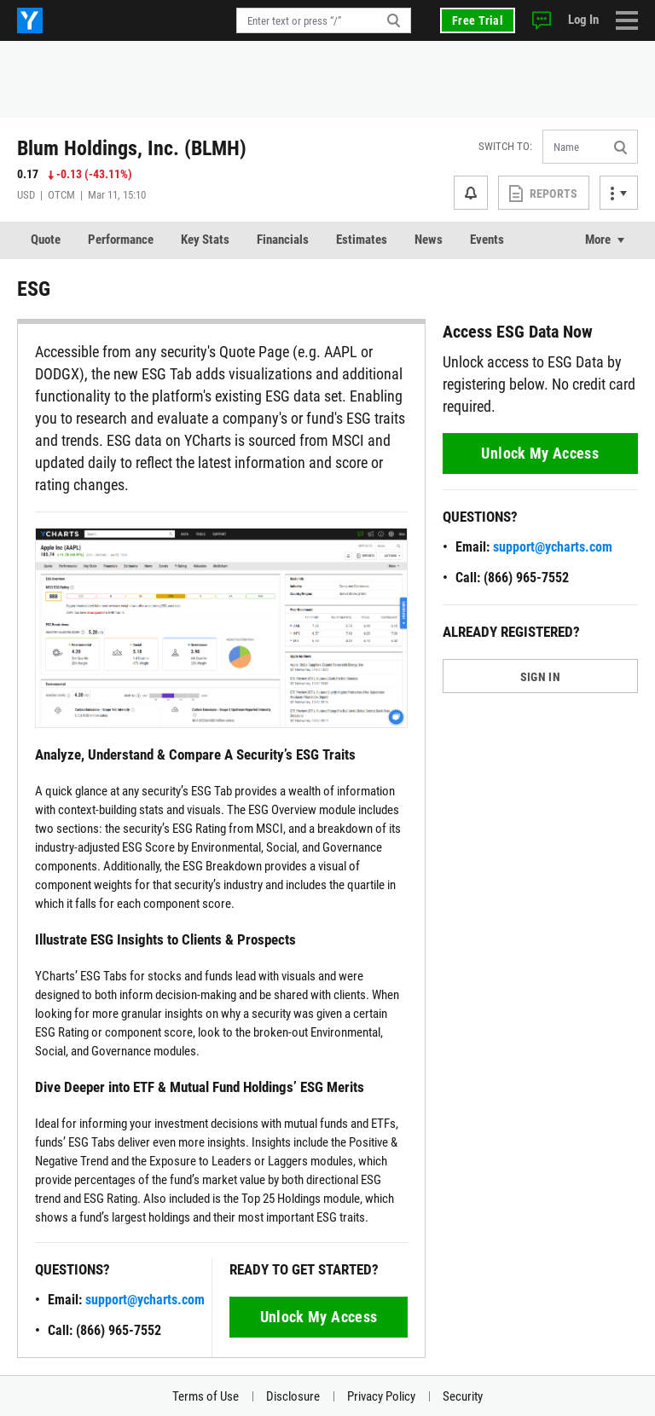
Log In (583, 19)
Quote (46, 239)
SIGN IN (540, 677)
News (428, 239)
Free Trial (477, 20)
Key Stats (205, 239)
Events (487, 239)
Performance (121, 239)
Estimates (361, 239)
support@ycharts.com (145, 1300)
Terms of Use (205, 1396)
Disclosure (293, 1396)
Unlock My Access (319, 1317)
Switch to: (505, 146)
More (598, 239)
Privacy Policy (381, 1396)
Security (463, 1396)
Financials (283, 239)
